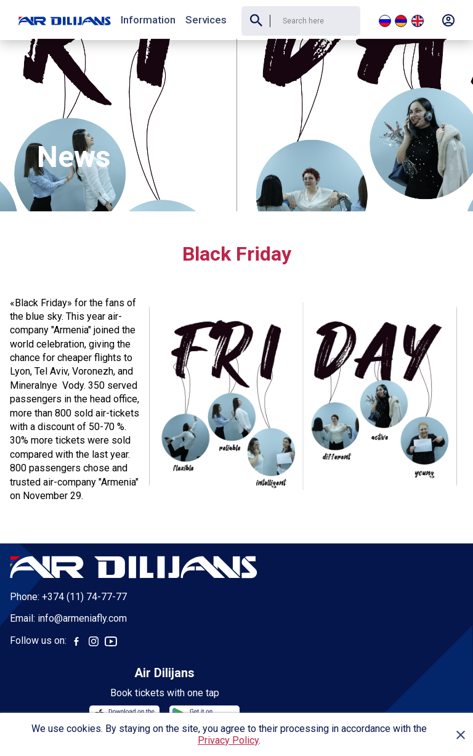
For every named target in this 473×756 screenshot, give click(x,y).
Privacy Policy (228, 740)
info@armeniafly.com (82, 580)
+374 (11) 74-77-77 (84, 558)
